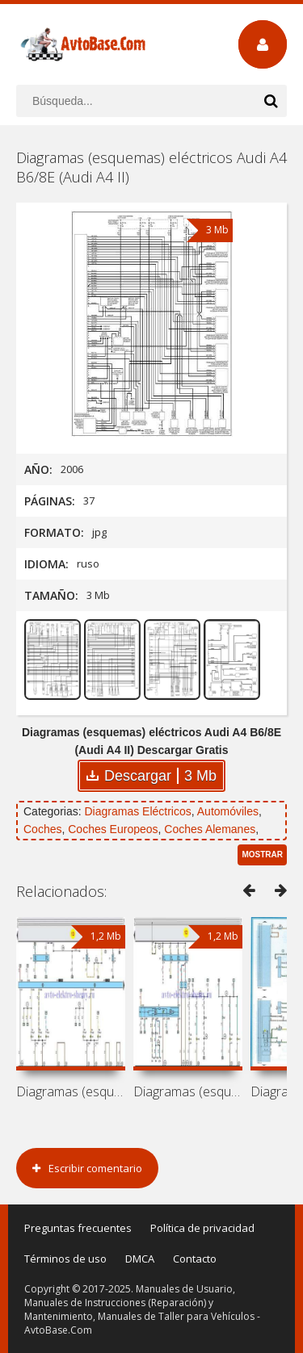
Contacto (195, 1258)
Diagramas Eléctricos (137, 811)
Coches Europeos (113, 829)
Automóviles (228, 811)
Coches (42, 829)
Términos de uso (65, 1258)
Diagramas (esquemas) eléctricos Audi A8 (70, 1091)
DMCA (139, 1258)
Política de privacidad (202, 1228)
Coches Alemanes (209, 829)
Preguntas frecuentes (78, 1228)
